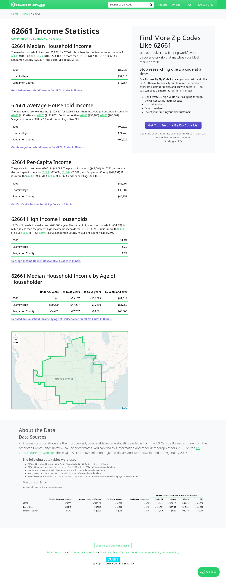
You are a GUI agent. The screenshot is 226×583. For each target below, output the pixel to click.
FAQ (49, 552)
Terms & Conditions (131, 552)
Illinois (26, 14)
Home (15, 14)
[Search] (151, 5)
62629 (39, 56)
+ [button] (16, 335)
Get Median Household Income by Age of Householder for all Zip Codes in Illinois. (61, 319)
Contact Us (60, 552)
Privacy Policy (171, 552)
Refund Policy (153, 552)
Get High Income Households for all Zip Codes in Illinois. (46, 261)
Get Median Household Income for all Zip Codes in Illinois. (47, 90)
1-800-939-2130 (204, 4)
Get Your (173, 125)
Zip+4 (103, 552)
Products (162, 4)
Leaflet (124, 408)
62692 (102, 56)
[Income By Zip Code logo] (28, 4)
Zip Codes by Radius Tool (82, 552)
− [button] (16, 340)
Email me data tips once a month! (113, 545)
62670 (82, 56)
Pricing (176, 4)
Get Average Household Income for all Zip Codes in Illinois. (47, 147)
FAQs (188, 4)
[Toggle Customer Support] (209, 572)
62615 (15, 56)
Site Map (113, 552)
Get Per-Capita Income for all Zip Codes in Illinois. (42, 204)
